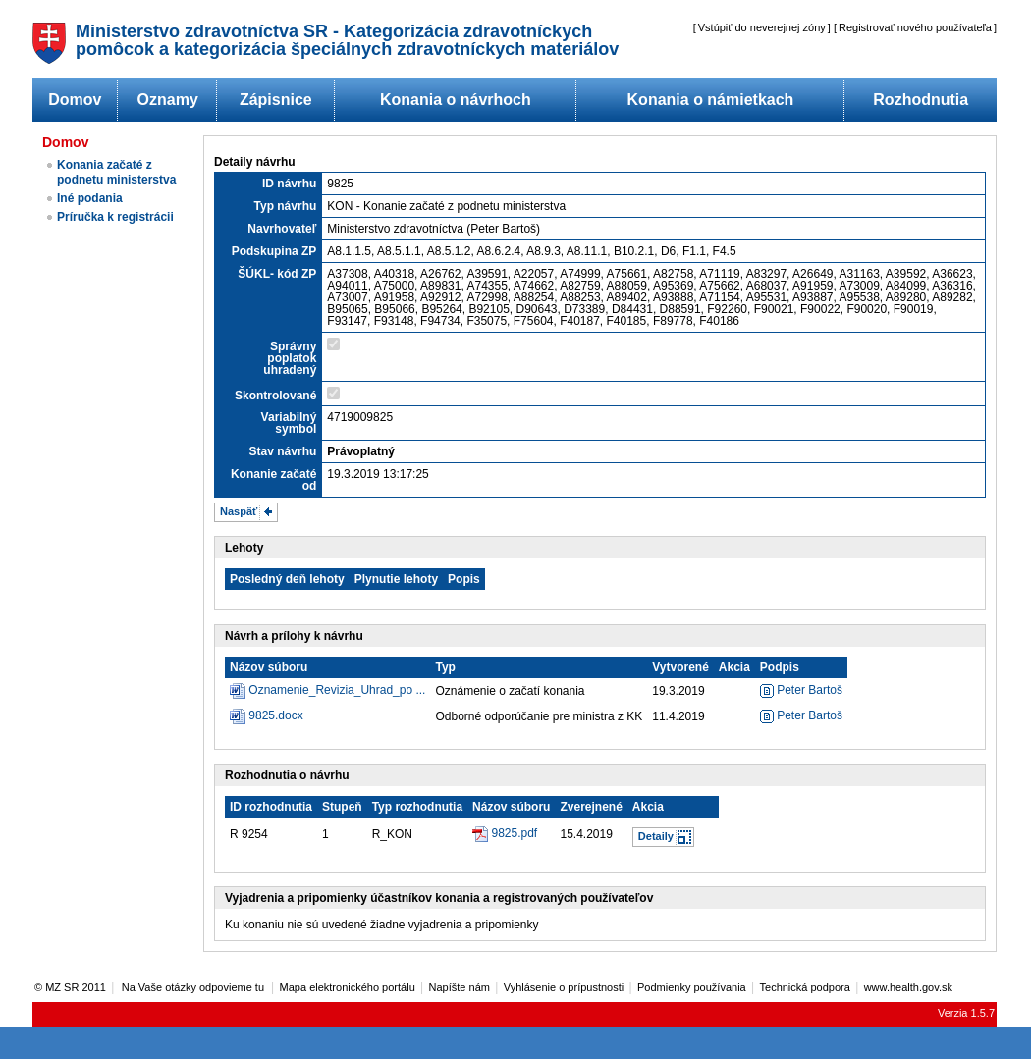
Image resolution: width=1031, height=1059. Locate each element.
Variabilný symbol (289, 423)
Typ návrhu (285, 206)
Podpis (779, 667)
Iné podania (90, 198)
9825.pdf (514, 833)
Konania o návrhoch (455, 99)
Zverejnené (591, 807)
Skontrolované (275, 395)
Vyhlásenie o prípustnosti (564, 987)
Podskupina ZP (274, 251)
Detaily (656, 836)
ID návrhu (289, 183)
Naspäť (238, 511)
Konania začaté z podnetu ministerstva (116, 172)
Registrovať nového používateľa (915, 27)
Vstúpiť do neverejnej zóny (762, 27)
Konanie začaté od (273, 480)
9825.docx (275, 715)
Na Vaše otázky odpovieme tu (194, 987)
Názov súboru (268, 667)
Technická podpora (805, 987)
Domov (74, 99)
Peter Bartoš (801, 690)
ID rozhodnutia (271, 807)
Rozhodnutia (920, 99)
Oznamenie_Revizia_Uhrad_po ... (336, 690)
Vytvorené (680, 667)
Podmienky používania (691, 987)
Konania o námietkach (710, 99)
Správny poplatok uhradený (289, 358)
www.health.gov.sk (908, 987)
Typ (445, 667)
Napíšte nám (459, 987)
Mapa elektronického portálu (347, 987)
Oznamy (167, 99)
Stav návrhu (283, 451)
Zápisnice (276, 99)
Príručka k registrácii (115, 217)
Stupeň (342, 807)
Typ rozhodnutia (417, 807)
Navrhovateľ (281, 229)
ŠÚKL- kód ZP (277, 274)
